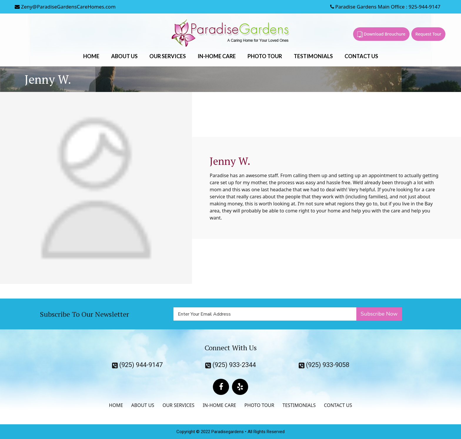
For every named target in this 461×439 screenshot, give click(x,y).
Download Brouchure (381, 34)
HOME (91, 56)
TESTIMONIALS (313, 56)
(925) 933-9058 (324, 364)
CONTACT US (361, 56)
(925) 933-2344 (230, 364)
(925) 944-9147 (137, 364)
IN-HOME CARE (217, 56)
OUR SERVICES (167, 56)
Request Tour (428, 34)
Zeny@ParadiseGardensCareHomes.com (65, 6)
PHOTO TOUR (265, 56)
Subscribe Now (379, 313)
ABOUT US (124, 56)
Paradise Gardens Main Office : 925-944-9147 (385, 6)
